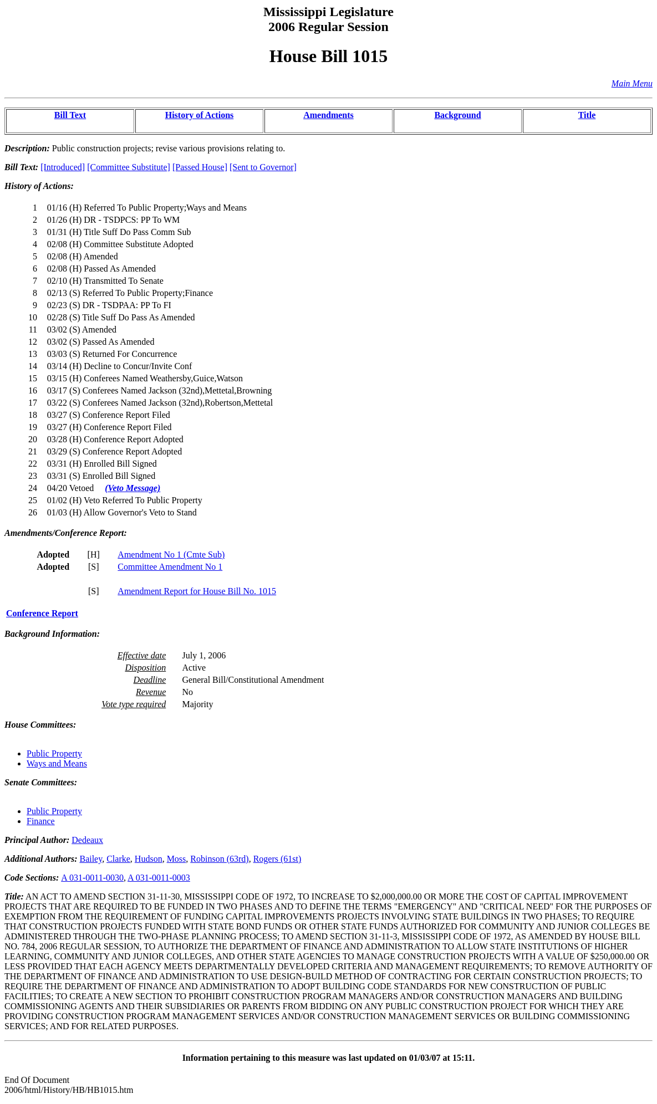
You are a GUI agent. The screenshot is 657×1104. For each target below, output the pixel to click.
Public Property (54, 753)
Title (587, 115)
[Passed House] (199, 167)
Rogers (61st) (277, 858)
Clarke (118, 858)
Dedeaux (87, 840)
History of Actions (199, 115)
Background (457, 115)
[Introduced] (62, 167)
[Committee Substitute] (128, 167)
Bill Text (70, 115)
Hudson (148, 858)
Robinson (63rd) (219, 858)
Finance (41, 821)
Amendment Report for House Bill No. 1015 (197, 591)
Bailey (90, 858)
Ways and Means (57, 763)
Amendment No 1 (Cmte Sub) (171, 554)
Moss (176, 858)
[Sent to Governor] (263, 167)
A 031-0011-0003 (159, 877)
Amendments (328, 115)
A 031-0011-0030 (92, 877)
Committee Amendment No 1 (170, 566)
